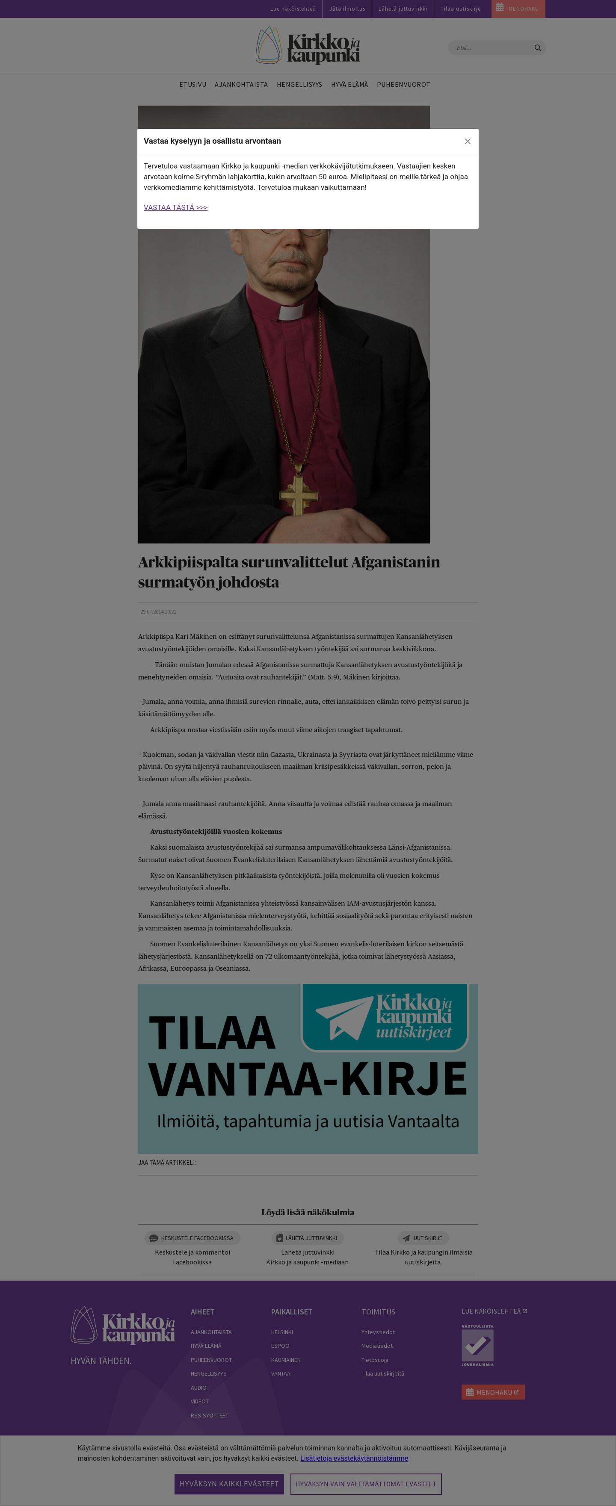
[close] (468, 141)
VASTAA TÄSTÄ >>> (175, 207)
